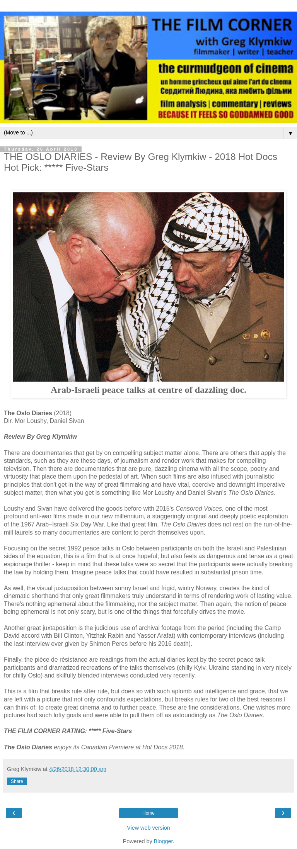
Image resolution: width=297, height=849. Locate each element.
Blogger (163, 841)
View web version (148, 828)
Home (148, 813)
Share (17, 781)
